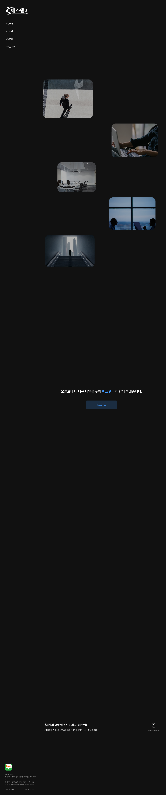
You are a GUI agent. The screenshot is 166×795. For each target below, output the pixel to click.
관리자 (22, 790)
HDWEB (27, 790)
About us (101, 404)
